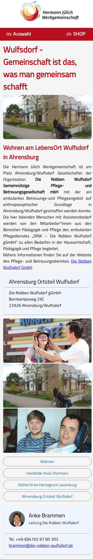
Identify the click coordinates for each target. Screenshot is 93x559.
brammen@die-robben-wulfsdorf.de (41, 545)
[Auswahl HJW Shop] (76, 34)
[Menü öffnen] (19, 34)
